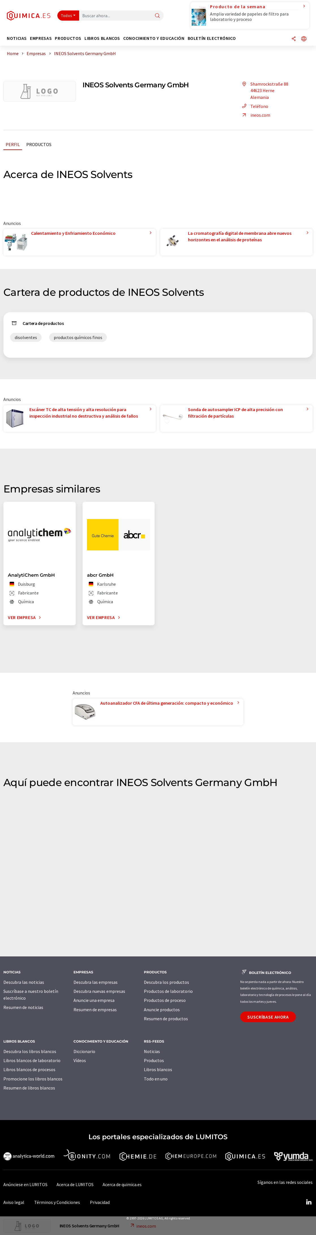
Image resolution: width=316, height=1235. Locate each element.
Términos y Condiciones (57, 1202)
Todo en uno (156, 1079)
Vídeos (79, 1060)
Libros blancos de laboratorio (31, 1060)
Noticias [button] (17, 38)
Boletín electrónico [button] (212, 38)
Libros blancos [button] (102, 38)
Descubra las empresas (95, 982)
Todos (66, 15)
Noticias (152, 1051)
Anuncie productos (162, 1009)
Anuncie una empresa (93, 1000)
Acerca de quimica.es (122, 1184)
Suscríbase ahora (268, 1017)
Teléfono (254, 106)
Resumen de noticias (23, 1007)
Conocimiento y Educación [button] (153, 38)
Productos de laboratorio (168, 991)
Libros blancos (158, 1069)
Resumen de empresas (95, 1009)
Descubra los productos (166, 982)
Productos (38, 144)
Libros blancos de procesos (29, 1069)
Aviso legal (13, 1202)
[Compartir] (294, 39)
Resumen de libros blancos (29, 1088)
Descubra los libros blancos (29, 1051)
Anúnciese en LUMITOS (25, 1184)
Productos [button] (68, 38)
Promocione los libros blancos (32, 1079)
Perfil (13, 144)
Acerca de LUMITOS (75, 1184)
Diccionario (84, 1051)
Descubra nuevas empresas (99, 991)
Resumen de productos (166, 1018)
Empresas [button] (41, 38)
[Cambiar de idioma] (304, 39)
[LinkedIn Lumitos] (309, 1202)
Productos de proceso (165, 1000)
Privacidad (100, 1202)
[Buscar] (157, 16)
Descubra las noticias (23, 982)
